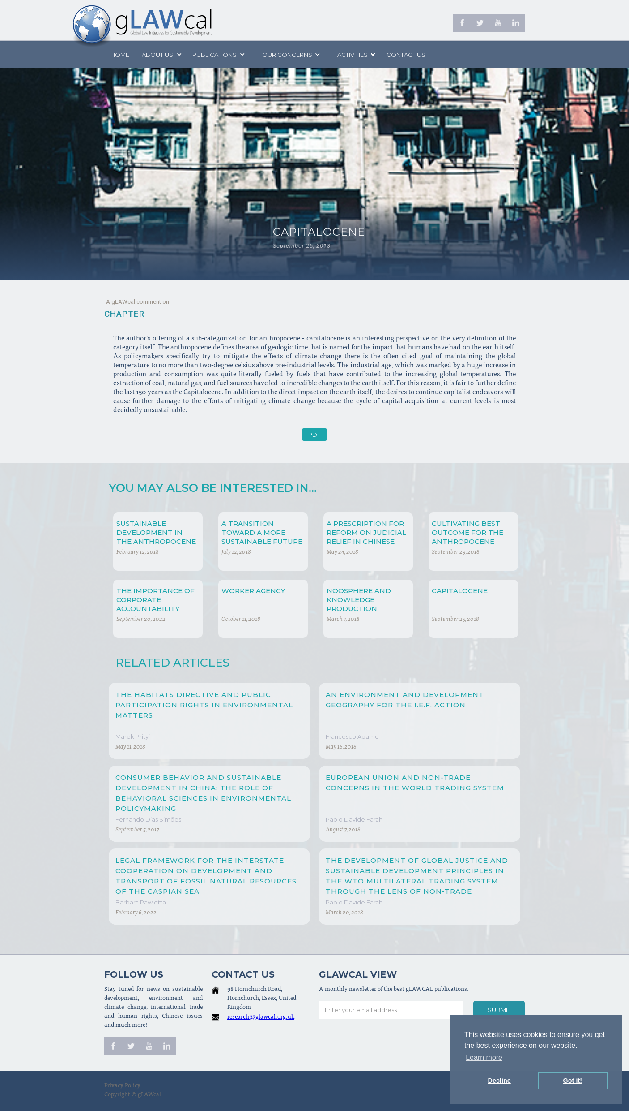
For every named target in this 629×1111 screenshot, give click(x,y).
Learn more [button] (484, 1057)
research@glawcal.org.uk (260, 1018)
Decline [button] (499, 1080)
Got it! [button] (572, 1080)
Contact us (406, 54)
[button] (161, 54)
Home (119, 54)
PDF (314, 434)
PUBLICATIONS (214, 54)
